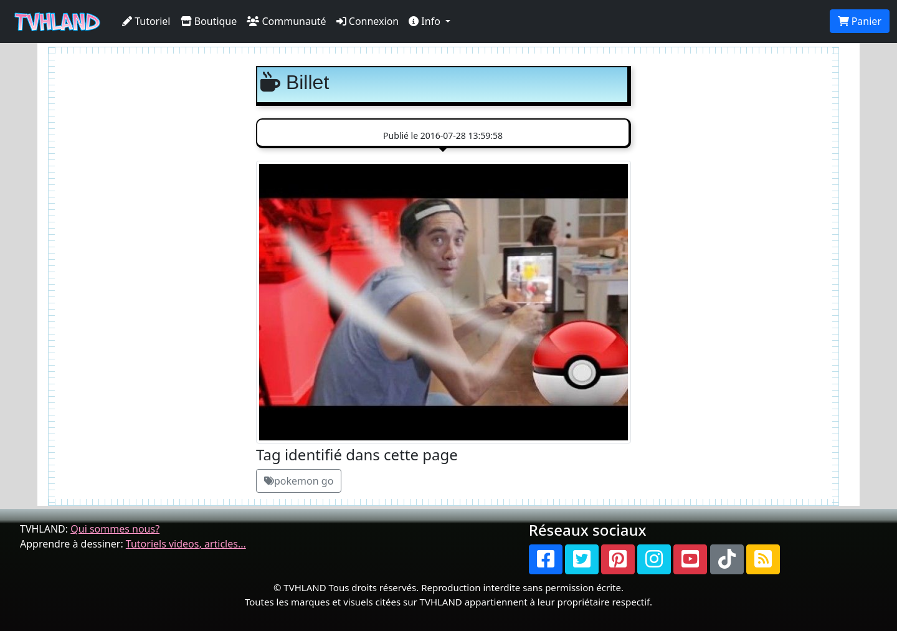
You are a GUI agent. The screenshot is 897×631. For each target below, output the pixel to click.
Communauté (286, 21)
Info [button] (426, 21)
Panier (859, 21)
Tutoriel (146, 21)
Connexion (367, 21)
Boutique (209, 21)
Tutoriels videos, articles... (186, 544)
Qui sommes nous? (114, 529)
